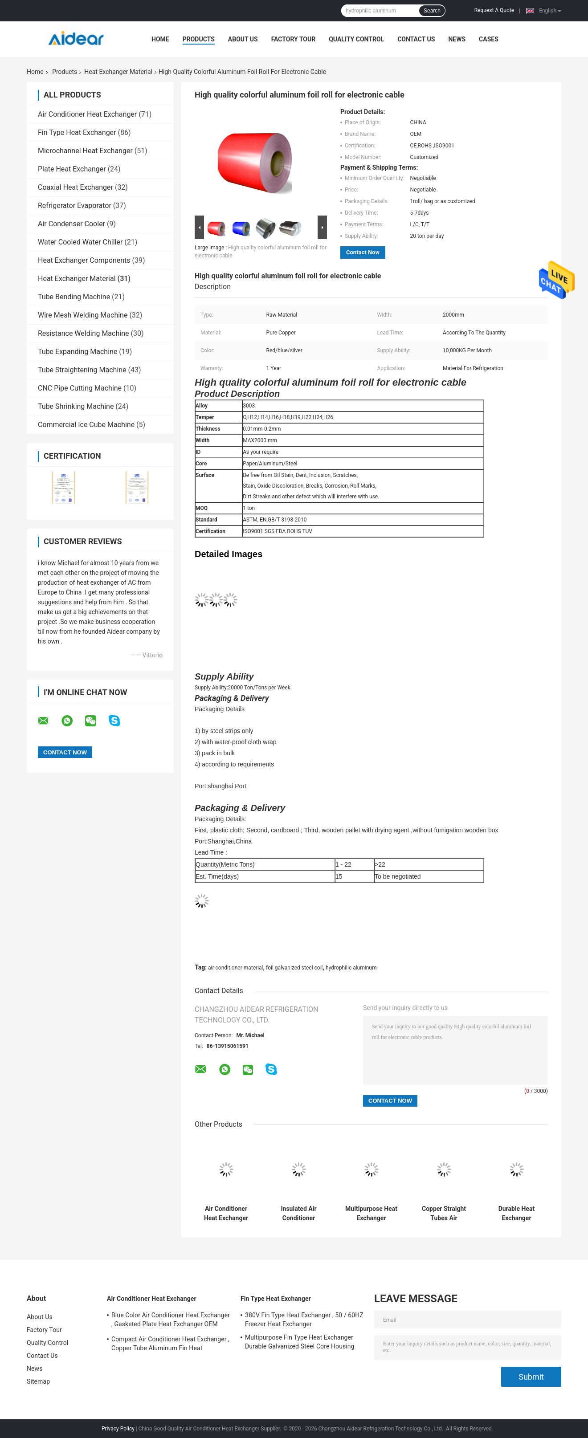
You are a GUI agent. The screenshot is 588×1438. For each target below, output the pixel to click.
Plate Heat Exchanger (72, 169)
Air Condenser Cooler (71, 224)
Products (199, 39)
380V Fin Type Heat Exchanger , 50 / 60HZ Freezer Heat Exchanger (304, 1320)
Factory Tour (293, 39)
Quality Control (356, 39)
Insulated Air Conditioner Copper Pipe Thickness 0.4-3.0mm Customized (299, 1213)
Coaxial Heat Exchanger (75, 187)
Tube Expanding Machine (77, 351)
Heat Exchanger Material (118, 71)
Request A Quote (494, 10)
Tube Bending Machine (74, 297)
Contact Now (363, 252)
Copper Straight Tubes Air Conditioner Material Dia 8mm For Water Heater (444, 1213)
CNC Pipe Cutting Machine (80, 388)
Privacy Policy (118, 1429)
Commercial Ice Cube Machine (86, 424)
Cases (488, 39)
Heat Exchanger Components (84, 260)
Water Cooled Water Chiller (80, 242)
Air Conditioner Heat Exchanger (87, 114)
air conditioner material (235, 968)
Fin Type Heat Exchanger (77, 132)
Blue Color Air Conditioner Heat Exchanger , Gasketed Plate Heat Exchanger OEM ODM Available (170, 1321)
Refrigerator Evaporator (74, 205)
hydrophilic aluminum (351, 968)
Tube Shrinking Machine (76, 406)
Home (160, 39)
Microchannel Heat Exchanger (85, 151)
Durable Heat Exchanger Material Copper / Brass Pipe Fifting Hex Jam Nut (517, 1213)
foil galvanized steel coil (294, 968)
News (457, 39)
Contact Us (416, 39)
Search (432, 11)
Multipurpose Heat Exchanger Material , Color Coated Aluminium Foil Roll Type (371, 1213)
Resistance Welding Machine (83, 333)
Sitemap (38, 1381)
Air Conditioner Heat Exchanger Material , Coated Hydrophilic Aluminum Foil (226, 1213)
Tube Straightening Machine (82, 370)
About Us (243, 39)
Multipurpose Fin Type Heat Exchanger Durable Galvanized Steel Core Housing (300, 1342)
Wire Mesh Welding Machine (82, 315)
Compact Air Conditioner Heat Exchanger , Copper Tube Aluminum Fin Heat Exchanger (170, 1345)
